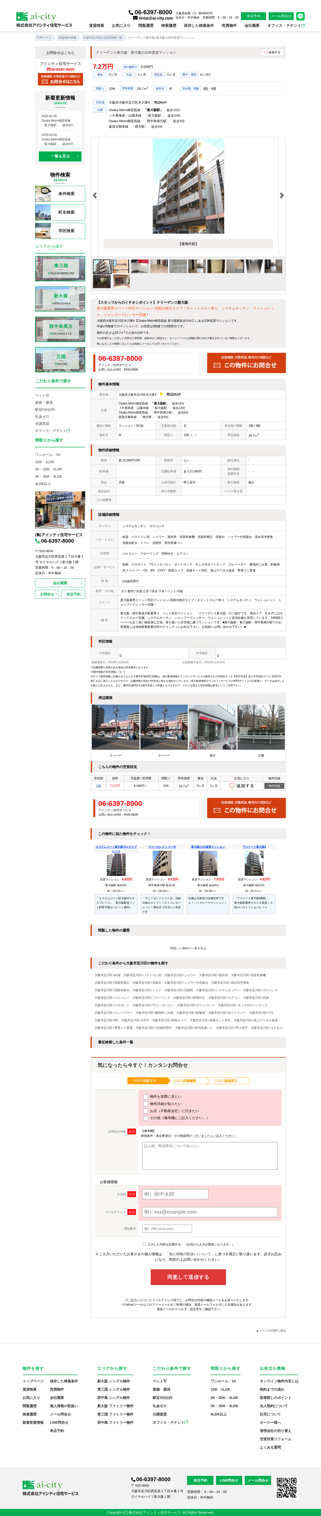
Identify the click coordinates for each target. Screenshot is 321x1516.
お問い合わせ (162, 343)
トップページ (33, 1381)
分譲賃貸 (42, 424)
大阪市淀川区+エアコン (224, 997)
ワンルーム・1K (47, 455)
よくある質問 (270, 1447)
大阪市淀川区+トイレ (146, 990)
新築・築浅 (44, 402)
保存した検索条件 (199, 25)
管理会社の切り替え (275, 1431)
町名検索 (54, 212)
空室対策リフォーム (275, 1439)
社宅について (270, 1414)
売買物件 (229, 25)
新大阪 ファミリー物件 (115, 1406)
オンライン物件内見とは (279, 1381)
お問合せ (47, 594)
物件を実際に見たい (162, 1097)
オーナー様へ (270, 1422)
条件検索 (54, 194)
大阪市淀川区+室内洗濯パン (194, 1028)
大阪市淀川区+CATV (135, 1020)
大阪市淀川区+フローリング (151, 997)
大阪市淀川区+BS (106, 1020)
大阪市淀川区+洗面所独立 (112, 982)
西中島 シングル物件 (113, 1398)
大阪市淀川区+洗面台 (146, 982)
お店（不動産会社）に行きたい (171, 1111)
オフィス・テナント (286, 25)
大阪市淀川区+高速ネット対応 (210, 1020)
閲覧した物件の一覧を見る (188, 948)
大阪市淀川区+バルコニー (112, 997)
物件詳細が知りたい (162, 1104)
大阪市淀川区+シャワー (180, 975)
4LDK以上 (43, 484)
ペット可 (42, 395)
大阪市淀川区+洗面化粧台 (112, 990)
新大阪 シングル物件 (113, 1381)
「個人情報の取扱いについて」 (190, 1254)
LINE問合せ (59, 1422)
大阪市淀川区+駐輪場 (190, 1013)
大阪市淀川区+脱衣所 (213, 975)
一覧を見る (60, 156)
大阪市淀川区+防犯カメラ (169, 1020)
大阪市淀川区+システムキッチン (218, 990)
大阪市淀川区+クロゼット (112, 1005)
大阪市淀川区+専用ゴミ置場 (113, 1028)
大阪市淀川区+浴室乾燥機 (248, 975)
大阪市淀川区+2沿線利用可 (153, 1028)
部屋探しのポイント (275, 1398)
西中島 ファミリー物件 (115, 1422)
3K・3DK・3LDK (48, 476)
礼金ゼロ (42, 416)
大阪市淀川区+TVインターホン (153, 1005)
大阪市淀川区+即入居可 (232, 1028)
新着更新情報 (33, 1422)
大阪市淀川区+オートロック (196, 1005)
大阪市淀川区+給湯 (107, 975)
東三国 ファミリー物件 (115, 1414)
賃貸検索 (96, 25)
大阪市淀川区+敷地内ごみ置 (154, 1013)
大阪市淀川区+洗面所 (178, 990)
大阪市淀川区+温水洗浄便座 (230, 982)
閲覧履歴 (145, 25)
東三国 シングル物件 (113, 1389)
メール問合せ (281, 16)
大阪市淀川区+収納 (256, 997)
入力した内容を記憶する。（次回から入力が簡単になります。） (189, 1244)
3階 (98, 786)
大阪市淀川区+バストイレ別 (142, 975)
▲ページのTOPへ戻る (271, 1330)
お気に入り (121, 25)
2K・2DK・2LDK (48, 469)
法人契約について (274, 1406)
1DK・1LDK (44, 462)
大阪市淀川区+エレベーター (113, 1013)
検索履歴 (168, 25)
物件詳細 (274, 785)
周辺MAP (160, 102)
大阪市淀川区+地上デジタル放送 (256, 1020)
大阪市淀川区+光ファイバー (227, 1013)
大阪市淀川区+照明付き (189, 997)
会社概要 (252, 25)
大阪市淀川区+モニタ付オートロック (243, 1005)
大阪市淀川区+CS (261, 1013)
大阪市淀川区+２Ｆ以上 (267, 1028)
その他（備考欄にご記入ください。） (176, 1118)
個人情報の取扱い (64, 1406)
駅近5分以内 (45, 409)
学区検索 (54, 231)
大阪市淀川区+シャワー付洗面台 (186, 982)
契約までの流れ (272, 1389)
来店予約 (254, 16)
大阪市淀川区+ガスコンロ (260, 990)
